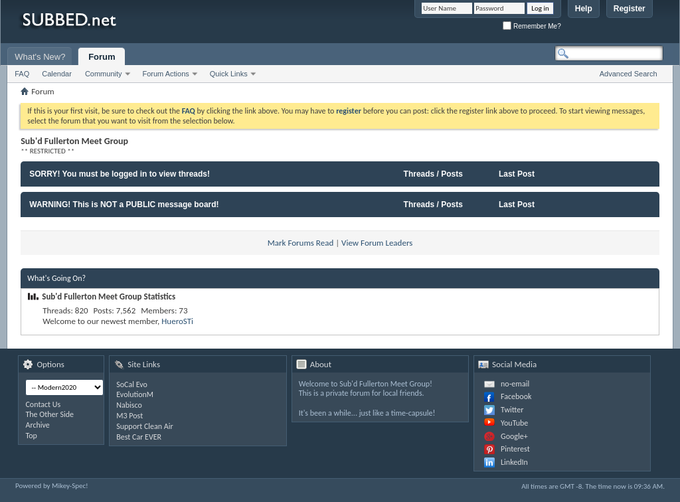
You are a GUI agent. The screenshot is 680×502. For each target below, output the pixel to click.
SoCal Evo (131, 384)
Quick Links (229, 74)
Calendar (57, 74)
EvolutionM (134, 394)
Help (583, 8)
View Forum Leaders (376, 243)
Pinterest (515, 449)
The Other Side (49, 414)
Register (629, 8)
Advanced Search (628, 74)
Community (103, 74)
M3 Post (129, 415)
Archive (37, 425)
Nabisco (129, 405)
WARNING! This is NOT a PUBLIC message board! (123, 204)
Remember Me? (531, 26)
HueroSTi (177, 321)
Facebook (516, 396)
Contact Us (42, 404)
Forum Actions (166, 74)
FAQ (22, 74)
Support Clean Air (144, 426)
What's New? (40, 57)
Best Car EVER (138, 437)
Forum (101, 57)
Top (31, 435)
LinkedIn (514, 462)
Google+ (514, 436)
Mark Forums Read (301, 243)
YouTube (514, 423)
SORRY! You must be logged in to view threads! (119, 174)
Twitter (512, 409)
